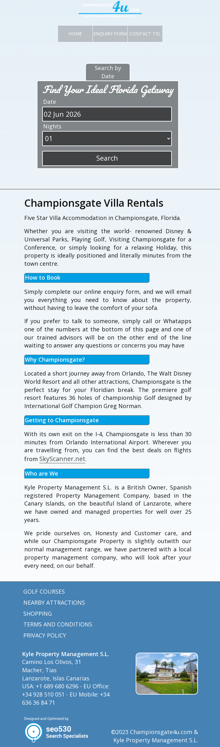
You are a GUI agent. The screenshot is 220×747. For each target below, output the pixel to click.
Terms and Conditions (57, 624)
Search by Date (108, 72)
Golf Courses (44, 591)
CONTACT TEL (145, 34)
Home (75, 34)
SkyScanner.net (62, 458)
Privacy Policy (44, 635)
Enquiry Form (110, 34)
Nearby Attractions (54, 602)
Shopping (37, 613)
